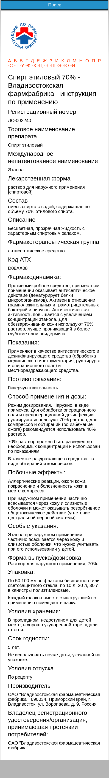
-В (20, 60)
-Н (79, 60)
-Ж (43, 60)
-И (55, 60)
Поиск (54, 4)
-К (61, 60)
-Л (67, 60)
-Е (37, 60)
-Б (14, 60)
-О (86, 60)
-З (49, 60)
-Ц (39, 65)
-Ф (27, 65)
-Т (15, 65)
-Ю (65, 65)
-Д (31, 60)
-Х (33, 65)
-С (10, 65)
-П (92, 60)
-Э (58, 65)
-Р (98, 60)
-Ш (52, 65)
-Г (25, 60)
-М (73, 60)
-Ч (45, 65)
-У (21, 65)
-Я (72, 65)
